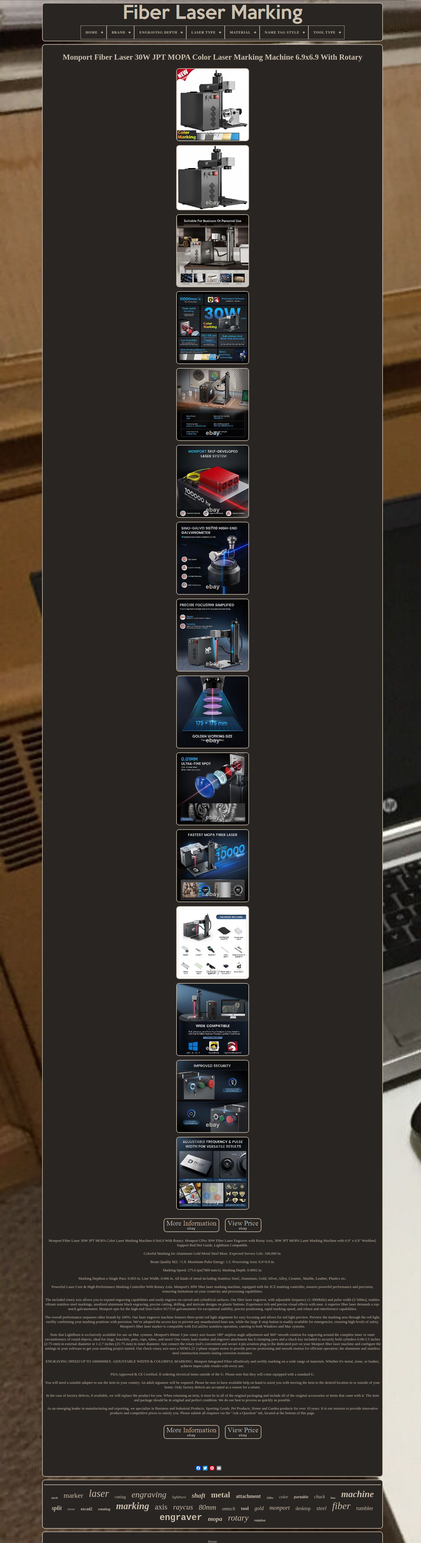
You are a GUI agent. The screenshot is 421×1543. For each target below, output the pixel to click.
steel (321, 1508)
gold (259, 1508)
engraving (149, 1494)
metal (220, 1494)
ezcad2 (86, 1509)
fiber (341, 1506)
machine (357, 1494)
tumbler (364, 1508)
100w (270, 1497)
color (283, 1497)
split (57, 1508)
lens (333, 1497)
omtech (228, 1508)
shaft (198, 1495)
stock (54, 1497)
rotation (259, 1520)
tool (245, 1508)
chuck (319, 1496)
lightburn (179, 1497)
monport (279, 1507)
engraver (181, 1518)
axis (161, 1507)
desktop (303, 1508)
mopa (215, 1518)
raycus (183, 1507)
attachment (248, 1496)
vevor (71, 1509)
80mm (207, 1507)
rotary (238, 1517)
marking (132, 1506)
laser (99, 1493)
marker (73, 1495)
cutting (120, 1497)
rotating (104, 1509)
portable (301, 1497)
